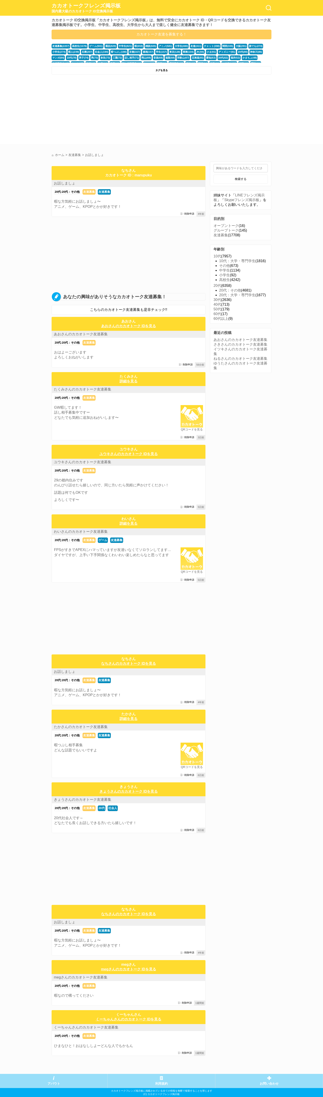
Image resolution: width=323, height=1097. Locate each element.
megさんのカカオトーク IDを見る (128, 969)
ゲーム (102, 540)
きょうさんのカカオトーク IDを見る (128, 791)
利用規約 (161, 1083)
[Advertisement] (106, 110)
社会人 (112, 808)
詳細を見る (128, 381)
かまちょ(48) (249, 57)
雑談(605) (150, 46)
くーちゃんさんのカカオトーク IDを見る (128, 1019)
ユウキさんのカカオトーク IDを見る (128, 454)
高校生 (224, 280)
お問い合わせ (269, 1083)
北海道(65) (197, 57)
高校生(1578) (79, 46)
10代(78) (71, 57)
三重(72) (117, 57)
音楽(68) (157, 57)
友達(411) (195, 46)
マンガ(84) (58, 57)
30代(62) (222, 57)
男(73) (94, 57)
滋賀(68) (169, 57)
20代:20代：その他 (67, 191)
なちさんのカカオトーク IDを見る (128, 663)
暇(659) (138, 46)
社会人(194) (101, 51)
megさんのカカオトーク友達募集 (80, 977)
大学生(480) (181, 46)
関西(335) (227, 46)
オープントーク (226, 226)
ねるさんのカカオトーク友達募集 (240, 358)
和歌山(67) (183, 57)
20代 (101, 808)
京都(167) (134, 51)
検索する (241, 179)
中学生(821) (125, 46)
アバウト (54, 1083)
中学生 (224, 270)
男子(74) (83, 57)
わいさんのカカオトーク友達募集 (81, 531)
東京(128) (174, 51)
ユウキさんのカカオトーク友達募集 (82, 462)
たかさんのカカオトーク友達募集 (81, 727)
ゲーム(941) (96, 46)
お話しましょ (64, 183)
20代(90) (242, 51)
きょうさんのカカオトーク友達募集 (82, 799)
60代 (217, 314)
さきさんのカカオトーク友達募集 (240, 344)
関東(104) (187, 51)
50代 (217, 309)
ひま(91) (210, 51)
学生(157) (161, 51)
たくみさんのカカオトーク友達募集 (82, 389)
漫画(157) (147, 51)
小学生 (224, 275)
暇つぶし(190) (119, 51)
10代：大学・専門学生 (237, 261)
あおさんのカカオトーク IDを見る (128, 326)
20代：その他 (230, 290)
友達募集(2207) (61, 46)
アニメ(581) (165, 46)
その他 (224, 266)
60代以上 (221, 318)
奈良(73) (105, 57)
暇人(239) (73, 51)
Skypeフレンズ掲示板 (241, 200)
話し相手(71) (131, 57)
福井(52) (234, 57)
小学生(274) (59, 51)
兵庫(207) (86, 51)
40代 (217, 304)
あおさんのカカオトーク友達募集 (81, 334)
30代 (217, 300)
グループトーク (226, 230)
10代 (217, 256)
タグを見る (161, 70)
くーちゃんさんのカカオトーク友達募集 (86, 1027)
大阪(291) (240, 46)
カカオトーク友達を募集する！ (161, 34)
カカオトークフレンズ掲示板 (86, 8)
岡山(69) (146, 57)
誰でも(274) (255, 46)
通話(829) (110, 46)
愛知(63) (210, 57)
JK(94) (199, 51)
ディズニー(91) (226, 51)
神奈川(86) (255, 51)
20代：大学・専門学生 (237, 295)
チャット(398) (211, 46)
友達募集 (89, 191)
